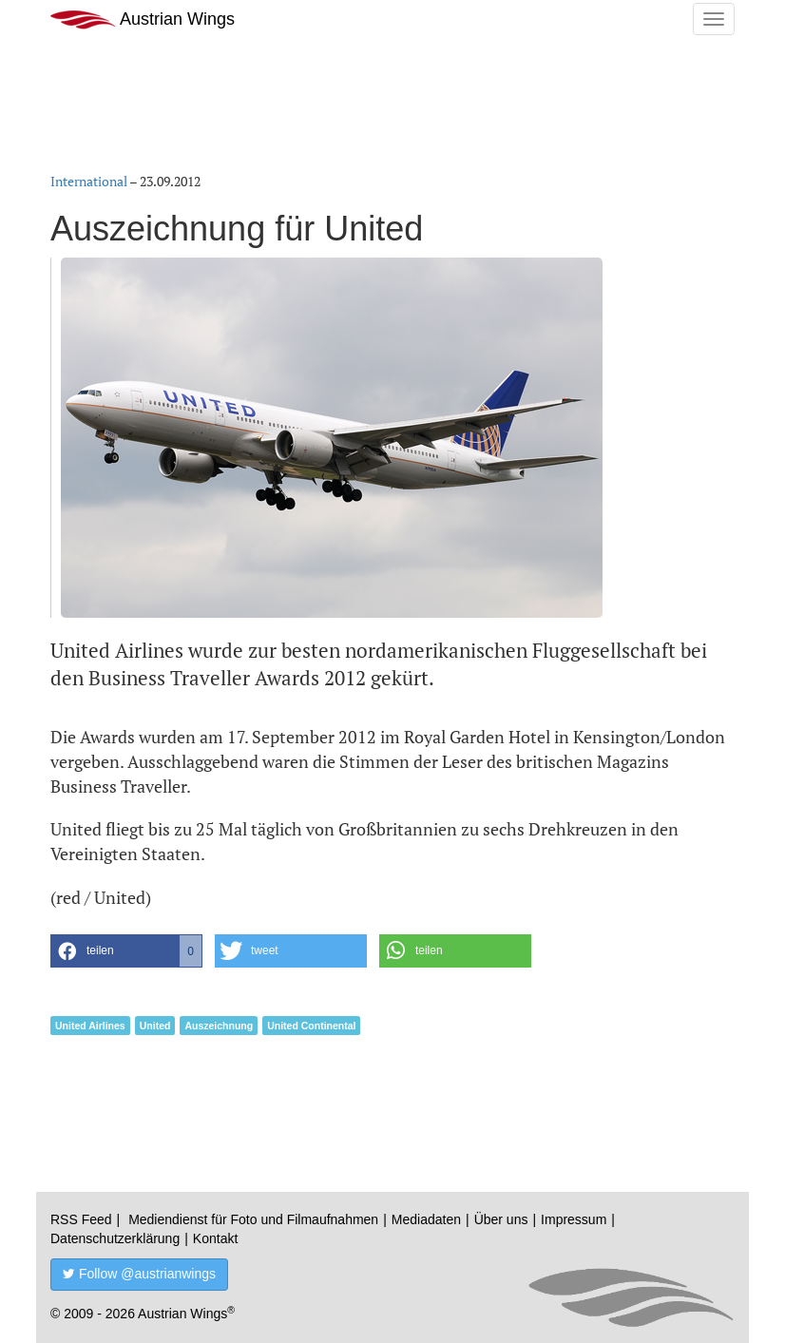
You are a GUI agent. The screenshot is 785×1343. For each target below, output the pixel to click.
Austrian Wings (142, 19)
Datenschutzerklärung (115, 1238)
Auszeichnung (218, 1025)
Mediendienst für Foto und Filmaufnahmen (253, 1219)
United (155, 1025)
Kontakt (215, 1238)
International (88, 181)
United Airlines (90, 1025)
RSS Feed (81, 1219)
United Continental (311, 1025)
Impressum (573, 1219)
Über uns (501, 1219)
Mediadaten (426, 1219)
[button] (126, 951)
